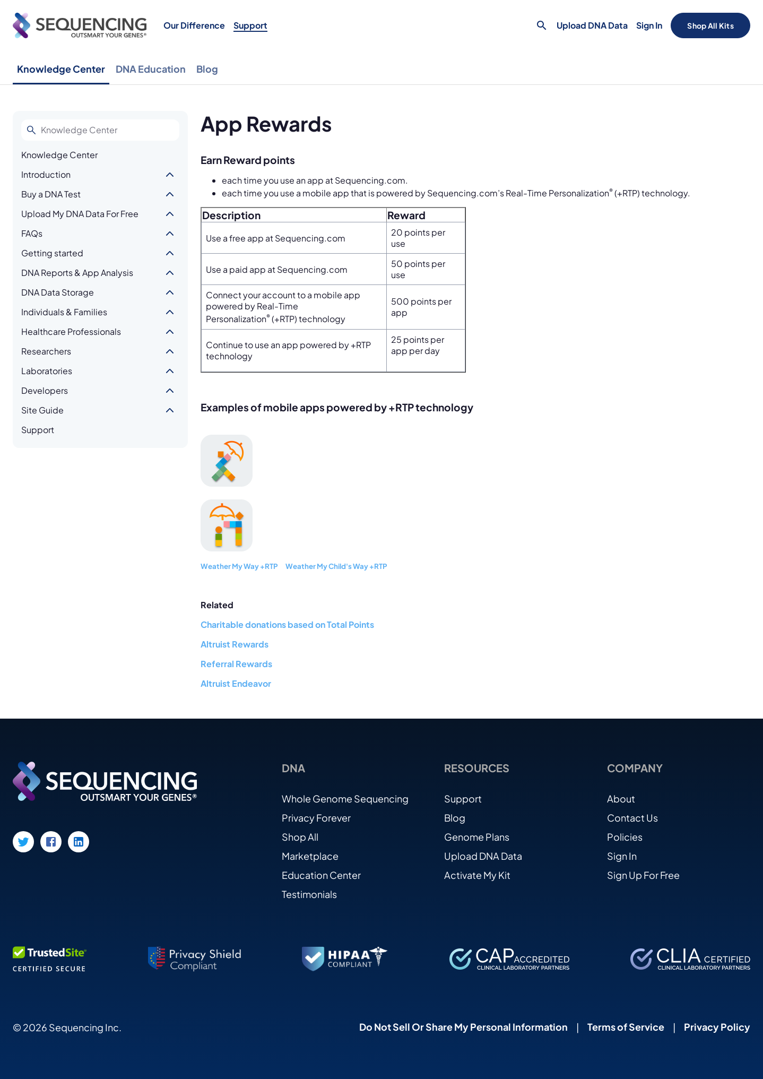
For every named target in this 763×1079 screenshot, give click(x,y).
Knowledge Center (61, 69)
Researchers (46, 351)
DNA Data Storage (57, 292)
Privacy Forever (316, 818)
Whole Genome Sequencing (345, 798)
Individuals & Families (64, 311)
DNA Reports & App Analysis (77, 272)
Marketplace (310, 856)
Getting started (52, 252)
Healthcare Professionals (71, 331)
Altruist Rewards (234, 644)
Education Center (321, 875)
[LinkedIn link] (78, 841)
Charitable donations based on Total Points (287, 624)
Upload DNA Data (592, 25)
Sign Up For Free (643, 875)
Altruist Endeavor (236, 683)
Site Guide (42, 410)
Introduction (46, 174)
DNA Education (151, 69)
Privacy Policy (717, 1027)
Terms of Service (625, 1027)
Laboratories (46, 370)
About (621, 798)
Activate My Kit (477, 875)
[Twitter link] (23, 841)
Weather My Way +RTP (239, 566)
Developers (44, 390)
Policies (625, 837)
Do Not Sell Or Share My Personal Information (463, 1027)
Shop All (300, 837)
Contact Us (632, 818)
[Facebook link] (51, 841)
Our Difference (194, 25)
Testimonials (309, 894)
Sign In (649, 25)
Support (250, 25)
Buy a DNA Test (51, 194)
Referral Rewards (236, 663)
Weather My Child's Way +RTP (336, 566)
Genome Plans (476, 837)
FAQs (31, 233)
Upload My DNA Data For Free (79, 213)
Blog (207, 69)
